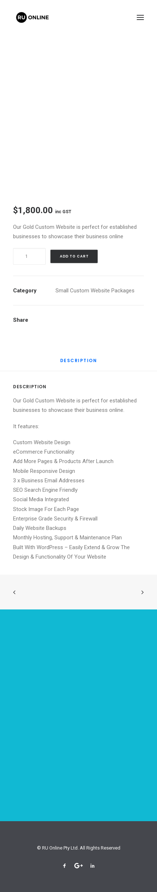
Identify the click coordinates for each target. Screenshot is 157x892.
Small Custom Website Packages (95, 290)
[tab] (79, 363)
